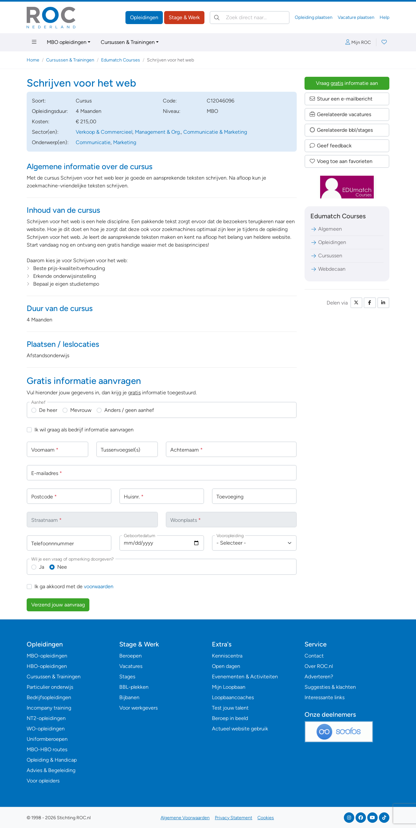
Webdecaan (327, 269)
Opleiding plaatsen (313, 17)
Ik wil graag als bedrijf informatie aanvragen (84, 430)
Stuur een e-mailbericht (340, 99)
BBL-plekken (134, 687)
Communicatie (93, 142)
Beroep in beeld (230, 718)
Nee (62, 567)
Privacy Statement (233, 818)
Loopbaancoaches (233, 697)
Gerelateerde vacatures (340, 114)
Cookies (265, 818)
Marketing (124, 142)
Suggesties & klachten (330, 687)
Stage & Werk (184, 17)
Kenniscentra (227, 656)
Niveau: (171, 111)
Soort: (39, 101)
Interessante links (324, 697)
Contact (314, 656)
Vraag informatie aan (347, 83)
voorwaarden (98, 586)
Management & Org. (158, 132)
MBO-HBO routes (47, 749)
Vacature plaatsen (356, 17)
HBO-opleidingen (47, 666)
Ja (41, 567)
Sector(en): (45, 132)
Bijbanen (129, 697)
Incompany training (49, 708)
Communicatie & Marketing (215, 132)
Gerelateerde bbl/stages (341, 130)
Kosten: (40, 121)
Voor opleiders (43, 781)
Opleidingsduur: (50, 111)
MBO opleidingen (66, 42)
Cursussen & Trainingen (128, 42)
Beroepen (130, 656)
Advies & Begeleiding (51, 770)
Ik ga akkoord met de (73, 586)
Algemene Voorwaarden (185, 818)
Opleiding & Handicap (52, 760)
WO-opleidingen (46, 729)
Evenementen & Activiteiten (245, 676)
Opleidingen (144, 17)
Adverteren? (319, 676)
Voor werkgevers (138, 708)
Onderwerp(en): (50, 142)
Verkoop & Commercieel (104, 132)
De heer (48, 410)
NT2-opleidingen (46, 718)
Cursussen (326, 255)
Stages (127, 676)
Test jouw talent (230, 708)
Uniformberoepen (47, 739)
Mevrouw (80, 410)
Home (33, 60)
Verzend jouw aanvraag (58, 605)
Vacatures (130, 666)
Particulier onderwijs (50, 687)
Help (384, 17)
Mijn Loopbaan (228, 687)
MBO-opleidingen (47, 656)
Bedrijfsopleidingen (49, 697)
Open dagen (226, 666)
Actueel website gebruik (240, 729)
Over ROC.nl (319, 666)
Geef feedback (330, 146)
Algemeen (326, 229)
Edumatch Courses (120, 60)
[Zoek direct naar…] (250, 17)
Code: (170, 101)
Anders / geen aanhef (129, 410)
